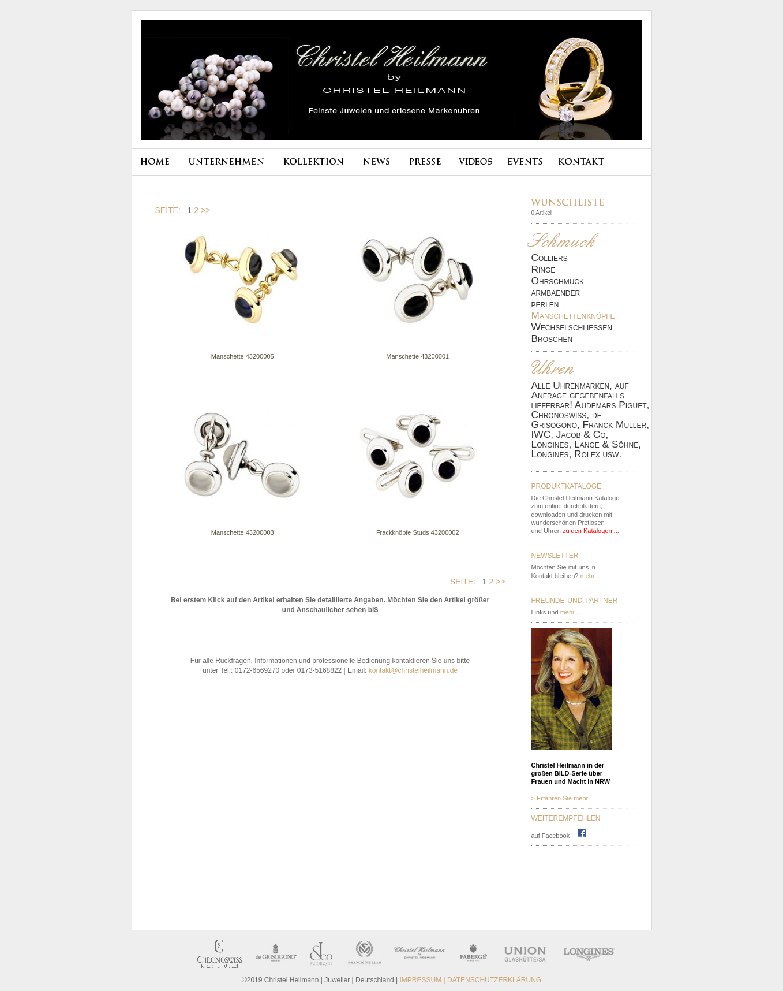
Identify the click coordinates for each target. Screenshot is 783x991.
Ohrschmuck (557, 281)
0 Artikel (541, 213)
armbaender (555, 292)
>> (205, 210)
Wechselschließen (571, 327)
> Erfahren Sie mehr (560, 798)
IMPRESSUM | (423, 980)
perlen (545, 304)
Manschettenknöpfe (573, 316)
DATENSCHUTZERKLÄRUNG (494, 980)
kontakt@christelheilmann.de (413, 670)
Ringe (543, 269)
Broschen (552, 339)
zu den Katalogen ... (591, 530)
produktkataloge (566, 485)
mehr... (590, 575)
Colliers (549, 258)
